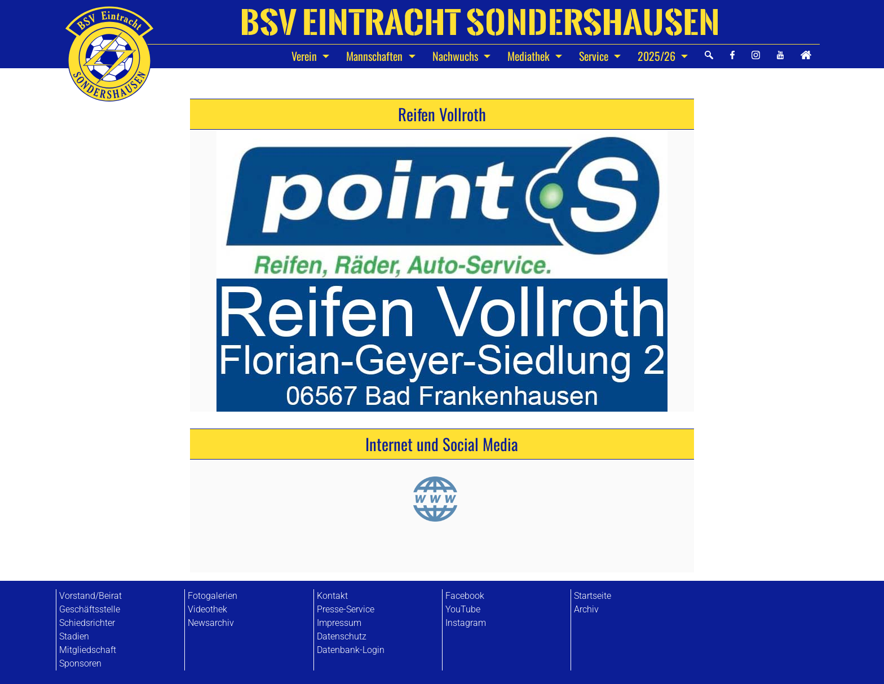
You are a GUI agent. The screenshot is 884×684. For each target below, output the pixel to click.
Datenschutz (341, 636)
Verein (305, 55)
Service (595, 55)
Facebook (464, 595)
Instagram (465, 622)
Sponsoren (80, 663)
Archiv (586, 609)
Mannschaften (375, 55)
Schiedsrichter (87, 622)
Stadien (74, 636)
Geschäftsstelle (89, 609)
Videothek (207, 609)
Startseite (592, 595)
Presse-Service (345, 609)
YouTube (462, 609)
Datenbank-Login (350, 650)
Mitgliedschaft (87, 650)
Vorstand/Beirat (90, 595)
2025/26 (658, 55)
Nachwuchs (456, 55)
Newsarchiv (211, 622)
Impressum (339, 622)
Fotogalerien (212, 595)
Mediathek (529, 55)
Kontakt (332, 595)
